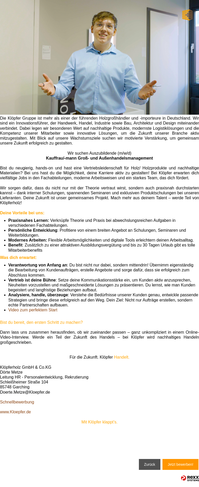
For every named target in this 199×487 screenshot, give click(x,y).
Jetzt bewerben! (180, 464)
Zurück (149, 464)
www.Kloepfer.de (15, 412)
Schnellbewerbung (17, 402)
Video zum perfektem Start (32, 310)
